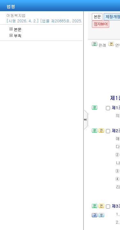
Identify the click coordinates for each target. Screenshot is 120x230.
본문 (15, 29)
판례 (99, 45)
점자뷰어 (100, 24)
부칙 (15, 35)
